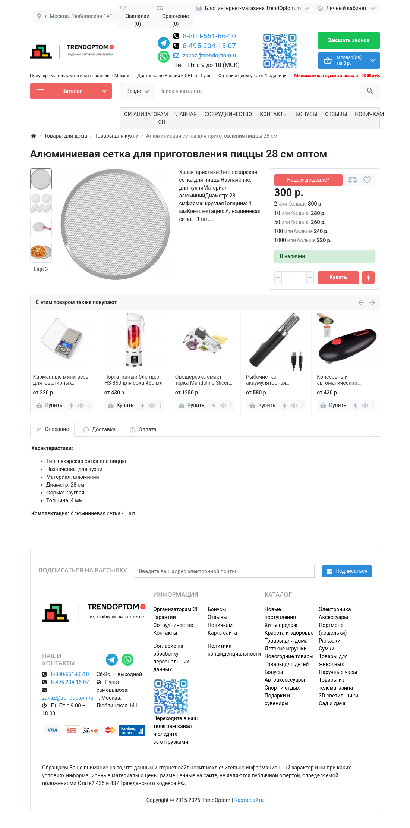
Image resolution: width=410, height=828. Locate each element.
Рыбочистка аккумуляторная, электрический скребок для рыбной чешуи (275, 380)
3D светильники (338, 696)
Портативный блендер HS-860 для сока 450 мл (133, 380)
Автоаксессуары (285, 680)
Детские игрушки (286, 649)
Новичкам (369, 114)
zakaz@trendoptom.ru (205, 55)
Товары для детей (287, 664)
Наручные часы (338, 672)
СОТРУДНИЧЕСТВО (228, 114)
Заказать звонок (348, 40)
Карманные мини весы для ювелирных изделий (61, 380)
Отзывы (336, 114)
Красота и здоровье (289, 633)
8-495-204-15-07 (209, 46)
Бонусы (306, 114)
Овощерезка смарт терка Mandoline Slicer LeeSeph (202, 380)
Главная (185, 114)
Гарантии (164, 617)
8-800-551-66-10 (209, 36)
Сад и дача (332, 703)
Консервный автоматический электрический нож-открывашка (341, 380)
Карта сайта (222, 633)
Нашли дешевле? (308, 180)
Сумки (326, 649)
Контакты (274, 114)
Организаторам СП (176, 609)
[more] (89, 405)
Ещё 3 (41, 269)
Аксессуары (333, 617)
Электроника (335, 609)
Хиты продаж (281, 625)
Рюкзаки (329, 641)
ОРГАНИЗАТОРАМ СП (146, 118)
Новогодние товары (289, 656)
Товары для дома (286, 641)
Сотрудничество (173, 625)
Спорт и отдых (282, 688)
